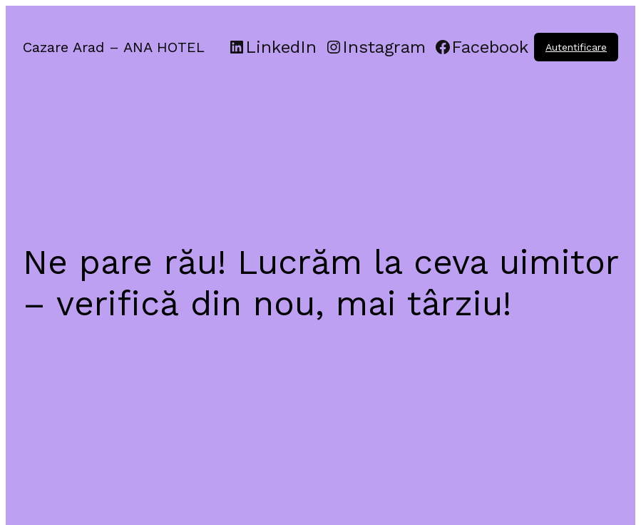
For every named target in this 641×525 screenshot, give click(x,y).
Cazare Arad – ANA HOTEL (114, 47)
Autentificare (576, 47)
